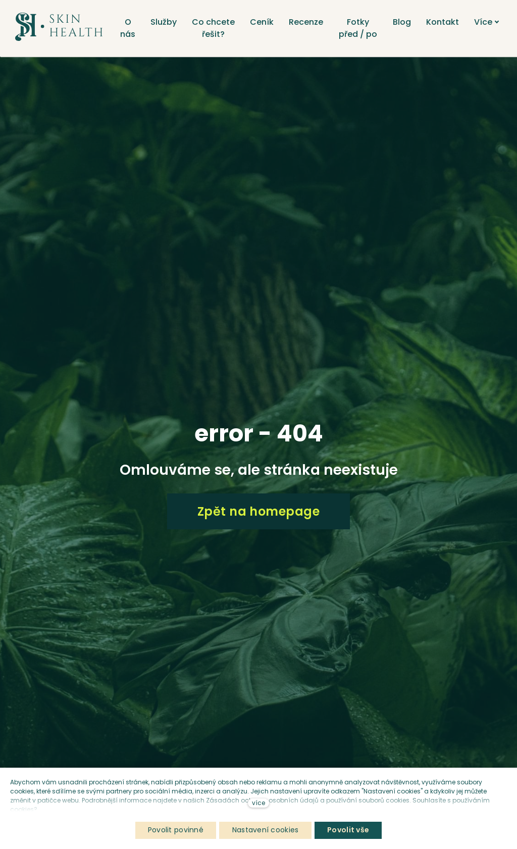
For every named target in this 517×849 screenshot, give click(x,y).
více (258, 802)
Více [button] (491, 22)
